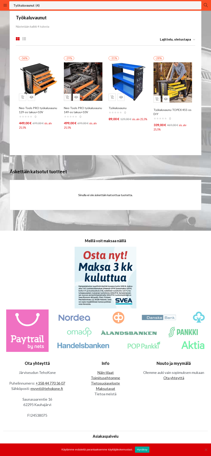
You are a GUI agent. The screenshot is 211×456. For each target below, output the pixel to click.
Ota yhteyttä (173, 381)
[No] (206, 450)
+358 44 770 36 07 (50, 386)
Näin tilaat (105, 375)
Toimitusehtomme (105, 381)
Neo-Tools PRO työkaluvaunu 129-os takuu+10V (33, 110)
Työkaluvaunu (119, 106)
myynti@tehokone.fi (46, 392)
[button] (176, 39)
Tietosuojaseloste (105, 386)
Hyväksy (142, 449)
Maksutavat (105, 392)
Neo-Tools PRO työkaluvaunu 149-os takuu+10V (78, 110)
